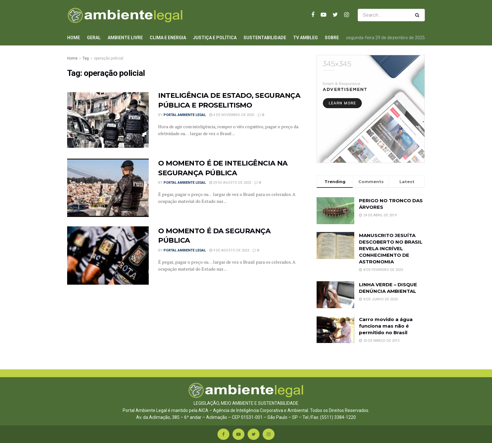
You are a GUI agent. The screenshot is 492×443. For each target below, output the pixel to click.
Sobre (332, 37)
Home (73, 37)
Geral (94, 37)
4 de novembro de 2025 (231, 115)
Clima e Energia (168, 37)
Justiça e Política (215, 37)
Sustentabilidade (264, 37)
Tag (86, 58)
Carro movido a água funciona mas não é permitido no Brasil (386, 325)
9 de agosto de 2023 (229, 250)
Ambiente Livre (125, 37)
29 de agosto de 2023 (230, 183)
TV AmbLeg (305, 37)
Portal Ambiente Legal (184, 115)
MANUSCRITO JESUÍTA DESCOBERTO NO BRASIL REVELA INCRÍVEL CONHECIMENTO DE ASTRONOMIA (390, 248)
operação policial (108, 58)
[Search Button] (418, 15)
